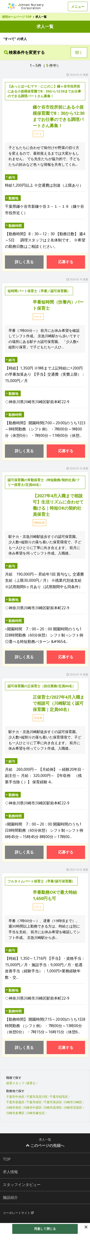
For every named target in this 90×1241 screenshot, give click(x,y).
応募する (65, 261)
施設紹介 (10, 1197)
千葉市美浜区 (53, 1102)
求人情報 (10, 1171)
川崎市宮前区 (73, 1107)
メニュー (77, 6)
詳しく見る (24, 261)
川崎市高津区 (53, 1107)
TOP (7, 1159)
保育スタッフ (15, 1083)
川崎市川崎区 (73, 1102)
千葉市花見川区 (37, 1096)
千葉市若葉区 (15, 1102)
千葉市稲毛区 (59, 1096)
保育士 (31, 1083)
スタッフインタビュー (22, 1184)
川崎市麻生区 (35, 1113)
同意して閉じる (45, 1229)
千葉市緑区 (34, 1102)
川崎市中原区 (32, 1107)
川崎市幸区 (13, 1107)
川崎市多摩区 (15, 1113)
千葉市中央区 (15, 1096)
